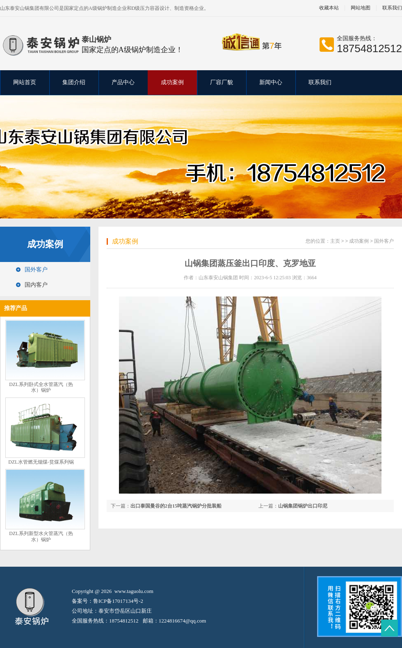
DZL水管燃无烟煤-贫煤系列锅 (40, 462)
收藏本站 (329, 8)
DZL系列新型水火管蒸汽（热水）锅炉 (41, 536)
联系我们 (319, 82)
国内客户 (36, 285)
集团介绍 (73, 82)
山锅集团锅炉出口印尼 (302, 506)
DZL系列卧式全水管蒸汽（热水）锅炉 (41, 387)
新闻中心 (270, 82)
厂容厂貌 (221, 82)
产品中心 (123, 82)
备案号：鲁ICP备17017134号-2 (107, 601)
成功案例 (172, 82)
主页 (335, 241)
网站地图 (360, 8)
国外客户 (36, 270)
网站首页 (24, 82)
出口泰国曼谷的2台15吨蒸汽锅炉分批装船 (176, 506)
